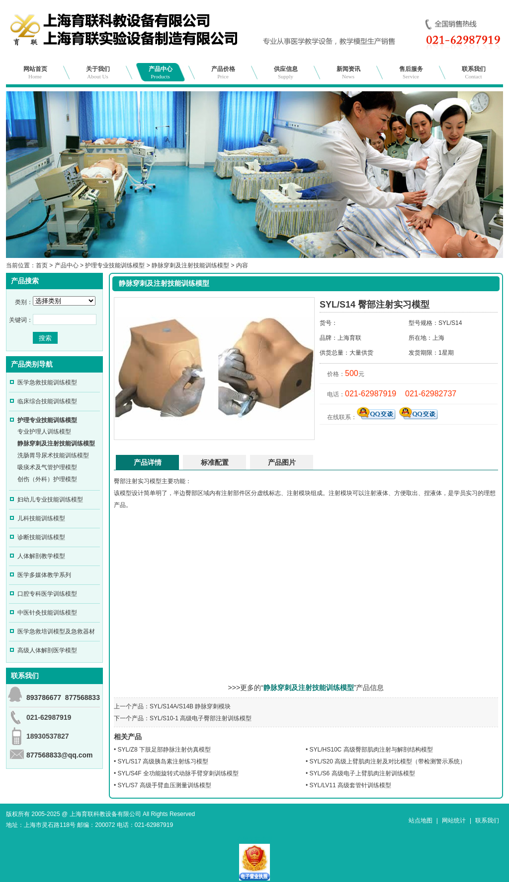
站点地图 (420, 820)
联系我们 (474, 72)
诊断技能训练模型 (41, 537)
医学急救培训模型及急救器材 (56, 631)
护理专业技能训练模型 (115, 265)
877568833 (82, 697)
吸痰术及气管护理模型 (47, 467)
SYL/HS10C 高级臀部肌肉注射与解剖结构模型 (371, 749)
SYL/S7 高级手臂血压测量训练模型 (164, 785)
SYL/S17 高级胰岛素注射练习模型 (163, 761)
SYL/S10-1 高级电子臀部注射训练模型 (201, 718)
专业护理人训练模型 (44, 431)
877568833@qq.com (59, 755)
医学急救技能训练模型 (47, 382)
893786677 (43, 697)
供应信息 (286, 72)
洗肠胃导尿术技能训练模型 (53, 455)
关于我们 (98, 72)
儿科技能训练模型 (41, 518)
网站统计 (454, 820)
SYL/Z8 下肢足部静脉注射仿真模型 (164, 749)
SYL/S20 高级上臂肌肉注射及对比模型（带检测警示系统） (388, 761)
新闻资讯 (348, 72)
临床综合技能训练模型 (47, 401)
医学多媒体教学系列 (44, 574)
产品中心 (160, 72)
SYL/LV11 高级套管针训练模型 (350, 785)
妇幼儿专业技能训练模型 (50, 499)
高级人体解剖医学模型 (47, 650)
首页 (42, 265)
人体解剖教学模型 (41, 556)
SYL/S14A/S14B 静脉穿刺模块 (190, 706)
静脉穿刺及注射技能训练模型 (190, 265)
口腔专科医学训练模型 (47, 593)
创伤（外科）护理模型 (47, 479)
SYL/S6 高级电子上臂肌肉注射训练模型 (362, 773)
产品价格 (223, 72)
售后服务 (411, 72)
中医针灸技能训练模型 (47, 612)
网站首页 (35, 72)
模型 (156, 481)
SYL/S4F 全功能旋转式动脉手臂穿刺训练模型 (178, 773)
